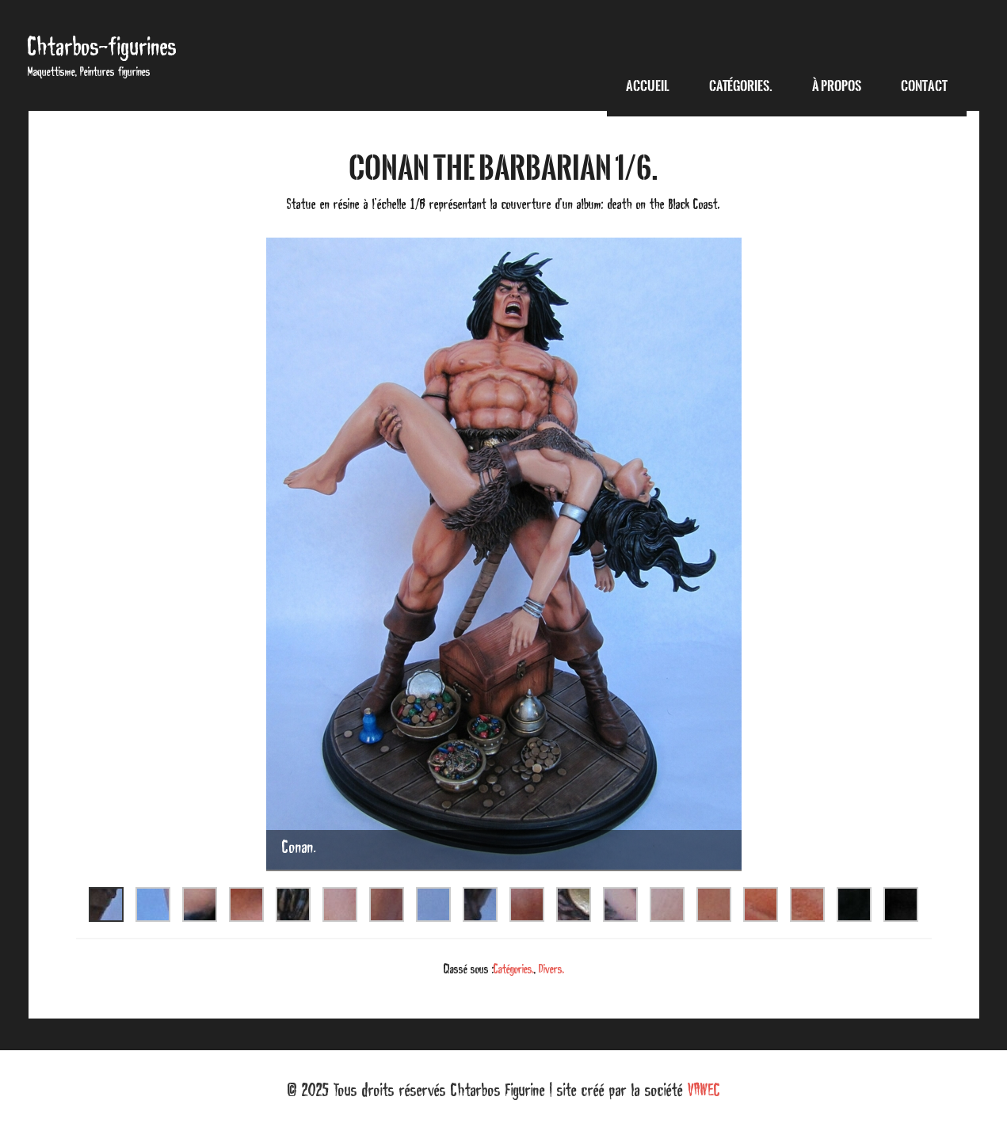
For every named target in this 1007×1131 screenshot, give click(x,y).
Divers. (551, 969)
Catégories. (514, 969)
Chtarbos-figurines (102, 46)
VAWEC (704, 1090)
